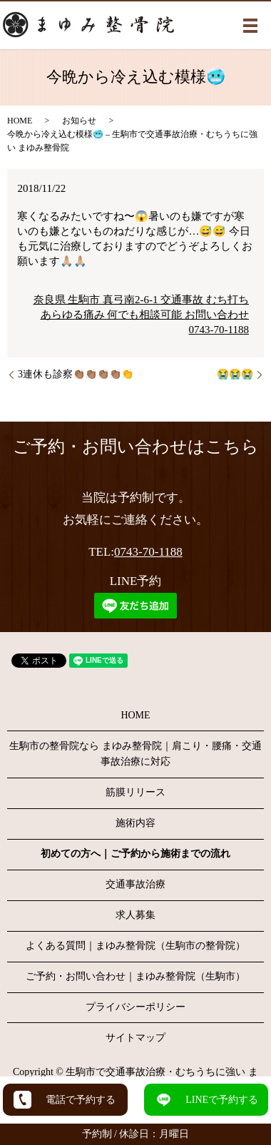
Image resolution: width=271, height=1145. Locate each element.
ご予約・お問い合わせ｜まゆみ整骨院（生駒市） (135, 976)
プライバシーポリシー (135, 1007)
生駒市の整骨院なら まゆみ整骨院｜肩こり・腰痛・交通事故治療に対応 (135, 754)
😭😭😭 (235, 374)
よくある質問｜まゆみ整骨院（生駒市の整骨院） (135, 945)
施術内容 (135, 823)
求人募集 (135, 915)
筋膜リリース (135, 792)
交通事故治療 (135, 884)
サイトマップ (135, 1037)
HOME (19, 121)
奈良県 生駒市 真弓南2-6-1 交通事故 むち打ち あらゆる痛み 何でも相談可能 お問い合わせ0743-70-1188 (142, 314)
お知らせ (79, 121)
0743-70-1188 (148, 552)
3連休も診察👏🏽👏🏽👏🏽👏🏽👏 (75, 374)
